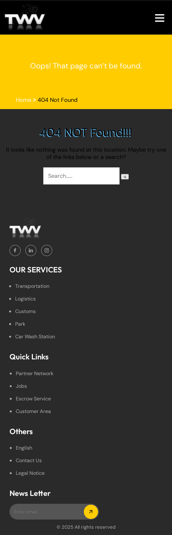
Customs (25, 311)
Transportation (32, 286)
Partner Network (34, 373)
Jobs (21, 386)
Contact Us (29, 460)
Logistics (25, 298)
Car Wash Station (35, 336)
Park (20, 324)
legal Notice (30, 473)
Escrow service (33, 398)
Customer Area (33, 411)
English (24, 448)
